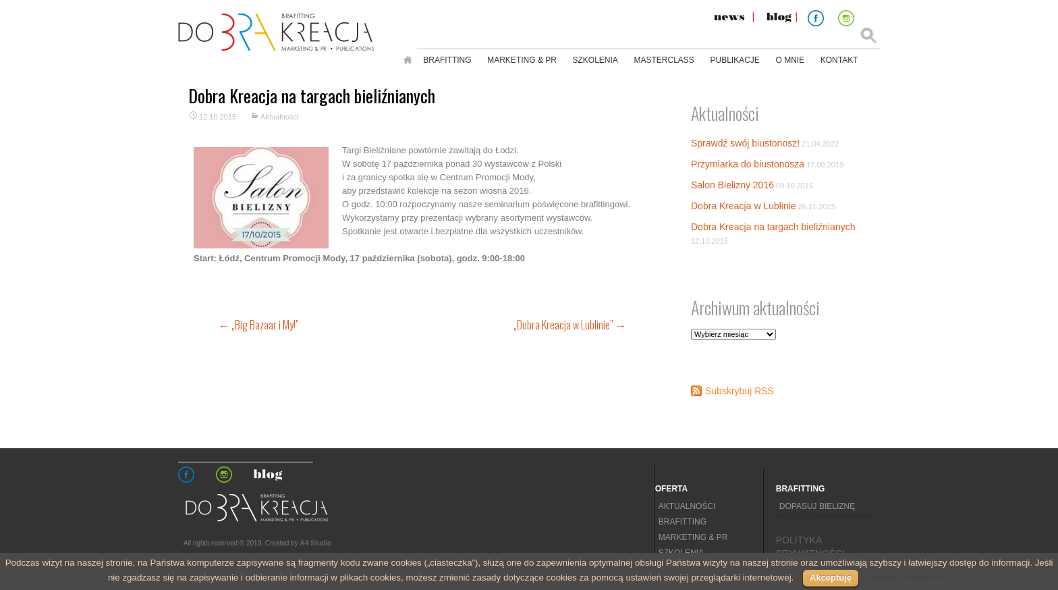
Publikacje (734, 60)
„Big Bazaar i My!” (259, 325)
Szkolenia (595, 60)
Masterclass (664, 60)
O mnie (789, 60)
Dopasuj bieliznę (817, 506)
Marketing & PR (522, 60)
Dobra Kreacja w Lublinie (743, 205)
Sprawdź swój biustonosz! (745, 143)
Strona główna (407, 60)
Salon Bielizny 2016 (732, 185)
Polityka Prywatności (909, 577)
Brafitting (447, 60)
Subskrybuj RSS (739, 390)
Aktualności (279, 117)
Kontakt (839, 60)
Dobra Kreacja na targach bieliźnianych (773, 226)
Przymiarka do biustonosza (747, 164)
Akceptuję (831, 577)
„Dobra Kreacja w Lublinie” (569, 324)
